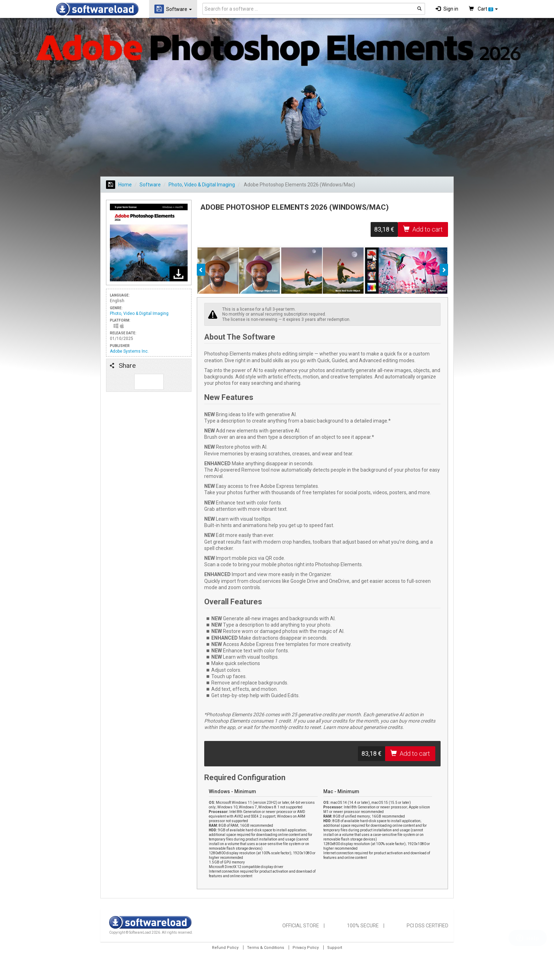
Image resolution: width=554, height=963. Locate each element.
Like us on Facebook (142, 382)
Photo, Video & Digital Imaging (202, 184)
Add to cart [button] (423, 229)
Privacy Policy (306, 947)
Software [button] (173, 9)
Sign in (447, 9)
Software (150, 184)
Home (119, 184)
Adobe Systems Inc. (129, 351)
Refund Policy (225, 947)
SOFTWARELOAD (97, 9)
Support (334, 947)
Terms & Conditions (265, 947)
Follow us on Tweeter (155, 382)
